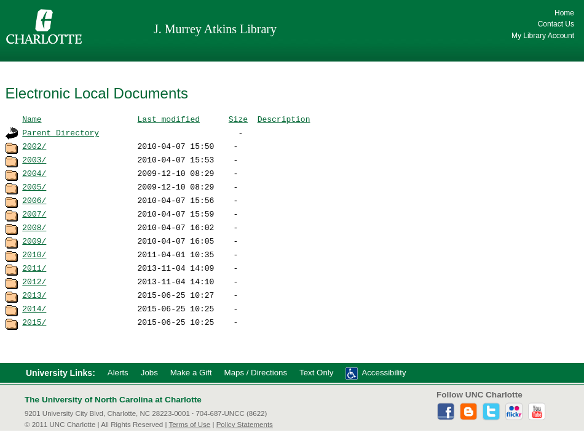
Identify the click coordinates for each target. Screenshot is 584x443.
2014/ (34, 308)
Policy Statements (244, 424)
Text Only (316, 372)
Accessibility (383, 372)
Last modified (169, 118)
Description (284, 118)
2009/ (34, 240)
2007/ (34, 213)
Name (31, 118)
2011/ (34, 267)
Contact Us (556, 24)
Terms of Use (189, 424)
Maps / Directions (255, 372)
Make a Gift (191, 372)
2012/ (34, 281)
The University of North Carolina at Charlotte (113, 399)
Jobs (149, 372)
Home (564, 13)
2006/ (34, 200)
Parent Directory (60, 132)
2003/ (34, 159)
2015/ (34, 321)
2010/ (34, 254)
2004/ (34, 172)
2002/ (34, 145)
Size (238, 118)
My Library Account (542, 35)
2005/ (34, 186)
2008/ (34, 227)
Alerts (118, 372)
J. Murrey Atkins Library (215, 29)
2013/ (34, 294)
